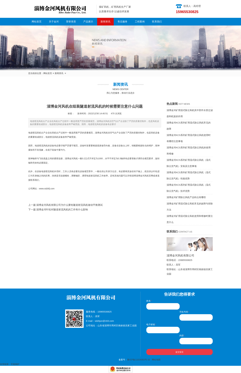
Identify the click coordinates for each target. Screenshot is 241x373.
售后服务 (122, 21)
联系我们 (157, 21)
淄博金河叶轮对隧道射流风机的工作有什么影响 (62, 209)
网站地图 (156, 359)
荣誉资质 (71, 21)
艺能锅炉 (15, 364)
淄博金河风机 (101, 132)
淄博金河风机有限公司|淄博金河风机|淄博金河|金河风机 (61, 9)
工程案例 (140, 21)
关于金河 (54, 21)
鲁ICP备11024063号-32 (138, 359)
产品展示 (88, 21)
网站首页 (36, 21)
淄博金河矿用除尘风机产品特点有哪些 (186, 197)
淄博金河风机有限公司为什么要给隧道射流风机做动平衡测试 (69, 205)
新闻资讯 (105, 21)
